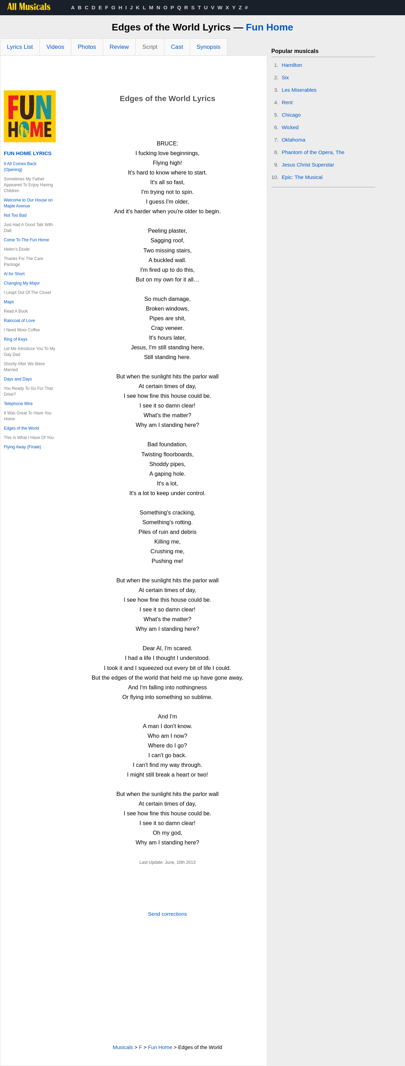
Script (149, 47)
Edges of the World (21, 428)
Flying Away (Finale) (22, 447)
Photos (87, 47)
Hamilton (292, 65)
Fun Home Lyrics (28, 153)
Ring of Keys (15, 339)
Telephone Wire (18, 403)
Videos (55, 47)
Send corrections (167, 914)
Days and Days (18, 379)
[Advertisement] (133, 74)
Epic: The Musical (302, 177)
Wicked (290, 127)
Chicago (291, 115)
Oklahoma (293, 140)
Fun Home (269, 27)
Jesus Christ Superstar (308, 165)
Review (119, 47)
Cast (177, 47)
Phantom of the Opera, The (313, 152)
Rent (287, 102)
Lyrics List (20, 47)
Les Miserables (299, 90)
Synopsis (208, 47)
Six (285, 77)
